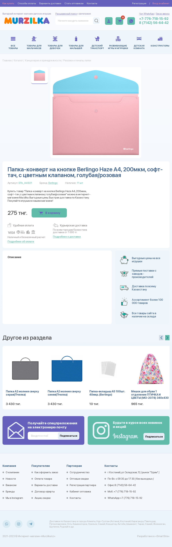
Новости (11, 478)
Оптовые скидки (79, 478)
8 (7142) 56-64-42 (154, 23)
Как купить (8, 3)
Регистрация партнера (83, 485)
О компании (12, 472)
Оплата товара (43, 478)
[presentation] (161, 337)
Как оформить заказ (46, 472)
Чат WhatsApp (146, 13)
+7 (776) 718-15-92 (125, 491)
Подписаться (154, 436)
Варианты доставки (50, 3)
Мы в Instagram (14, 497)
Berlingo (53, 182)
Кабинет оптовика (80, 491)
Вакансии (11, 485)
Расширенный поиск (66, 13)
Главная (7, 60)
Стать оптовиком (73, 3)
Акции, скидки (43, 497)
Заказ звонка (162, 13)
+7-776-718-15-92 (153, 19)
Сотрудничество (80, 472)
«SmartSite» (162, 536)
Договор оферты (45, 491)
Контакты (92, 3)
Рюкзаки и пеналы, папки (77, 60)
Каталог (18, 60)
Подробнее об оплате (21, 241)
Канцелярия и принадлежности (43, 60)
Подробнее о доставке (67, 236)
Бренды (10, 491)
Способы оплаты (27, 3)
